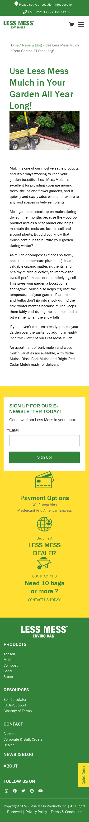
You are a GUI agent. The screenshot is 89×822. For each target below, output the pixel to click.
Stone (8, 676)
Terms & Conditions (66, 811)
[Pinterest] (29, 791)
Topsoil (9, 654)
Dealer (9, 745)
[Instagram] (4, 791)
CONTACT (13, 724)
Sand (8, 670)
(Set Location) (65, 4)
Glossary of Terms (18, 710)
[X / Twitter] (21, 791)
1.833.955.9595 (56, 11)
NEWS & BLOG (18, 754)
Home (14, 45)
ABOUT (11, 766)
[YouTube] (38, 791)
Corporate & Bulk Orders (23, 739)
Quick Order (83, 775)
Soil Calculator (15, 699)
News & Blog (32, 45)
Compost (11, 665)
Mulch (9, 659)
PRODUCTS (15, 644)
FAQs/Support (15, 705)
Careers (9, 733)
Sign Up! (44, 457)
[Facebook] (12, 791)
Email (14, 430)
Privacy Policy (36, 811)
